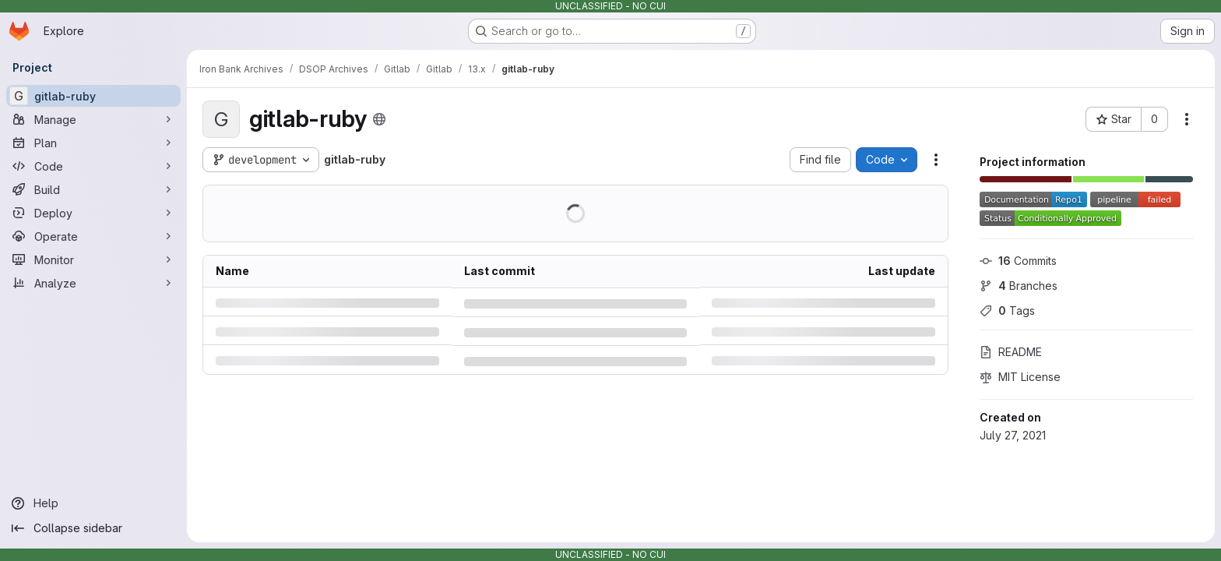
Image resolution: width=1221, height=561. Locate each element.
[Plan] (93, 142)
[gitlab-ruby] (93, 96)
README (1011, 351)
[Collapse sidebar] (93, 528)
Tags (1007, 310)
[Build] (93, 189)
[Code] (93, 166)
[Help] (93, 503)
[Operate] (93, 236)
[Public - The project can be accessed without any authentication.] (379, 119)
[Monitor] (93, 259)
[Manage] (93, 119)
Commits (1018, 260)
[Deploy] (93, 213)
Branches (1018, 285)
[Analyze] (93, 283)
